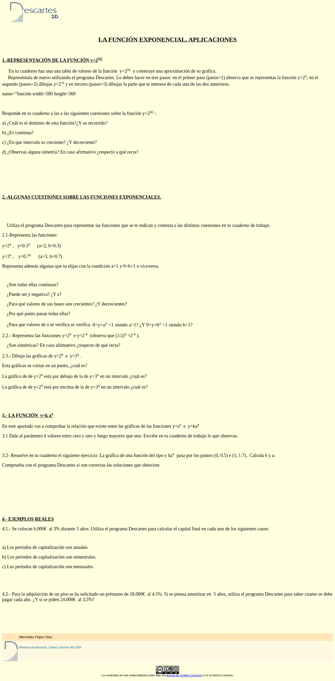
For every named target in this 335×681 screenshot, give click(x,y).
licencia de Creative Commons (184, 675)
